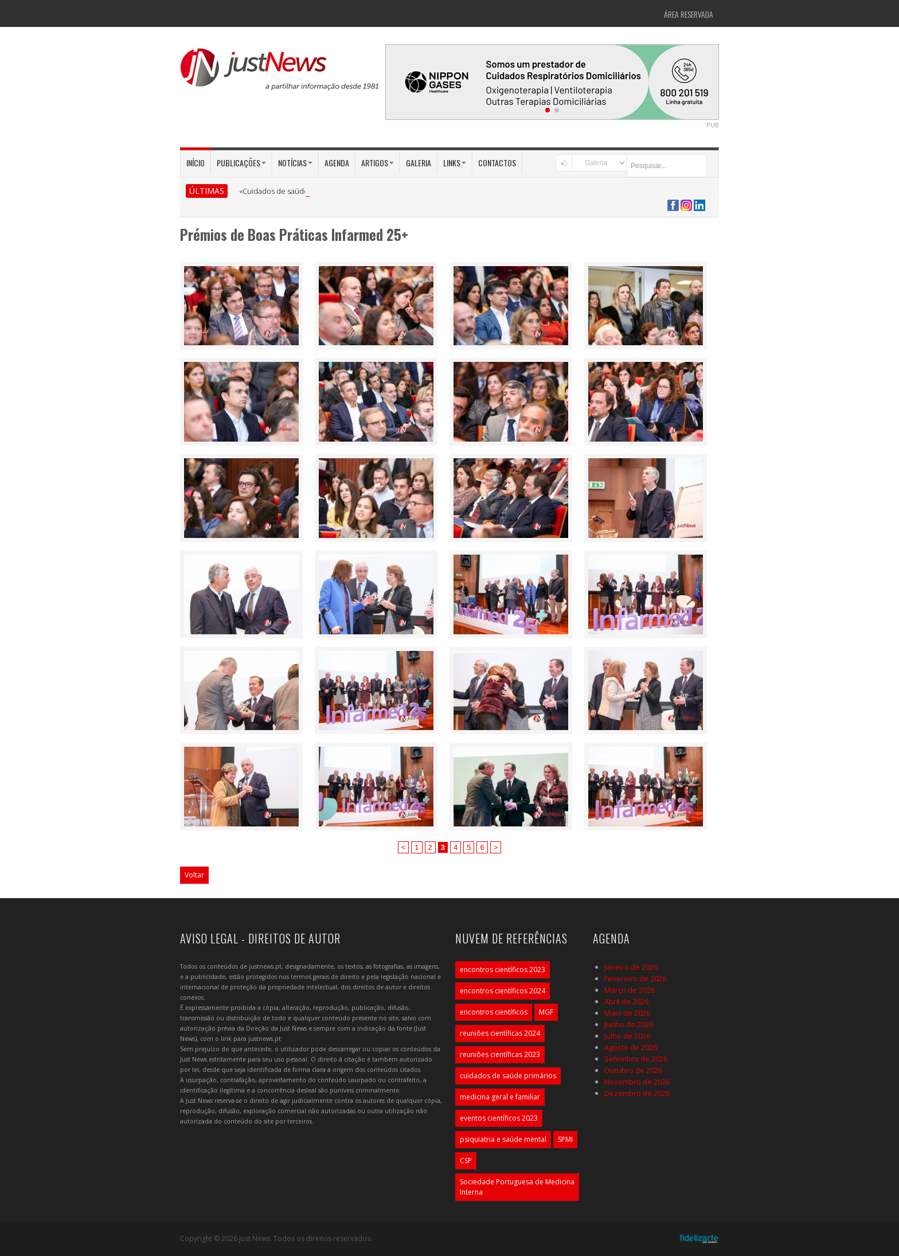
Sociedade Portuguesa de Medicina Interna (517, 1187)
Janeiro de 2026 (631, 967)
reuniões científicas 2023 (500, 1054)
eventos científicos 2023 (499, 1118)
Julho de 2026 (627, 1036)
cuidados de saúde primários (508, 1076)
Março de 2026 (629, 990)
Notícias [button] (295, 163)
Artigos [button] (377, 163)
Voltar (194, 875)
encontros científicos (493, 1012)
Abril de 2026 (626, 1001)
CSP (466, 1160)
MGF (546, 1012)
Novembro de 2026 (637, 1081)
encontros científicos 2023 (502, 969)
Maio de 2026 (627, 1013)
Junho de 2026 (628, 1024)
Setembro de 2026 (635, 1059)
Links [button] (454, 163)
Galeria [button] (418, 163)
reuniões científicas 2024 (500, 1033)
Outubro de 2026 (633, 1070)
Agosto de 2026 (630, 1047)
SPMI (565, 1139)
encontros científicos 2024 (502, 991)
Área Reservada (688, 14)
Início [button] (195, 163)
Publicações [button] (241, 163)
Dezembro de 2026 (637, 1093)
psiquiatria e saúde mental (503, 1139)
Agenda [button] (337, 163)
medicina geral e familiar (500, 1097)
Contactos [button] (497, 163)
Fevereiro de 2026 (635, 978)
